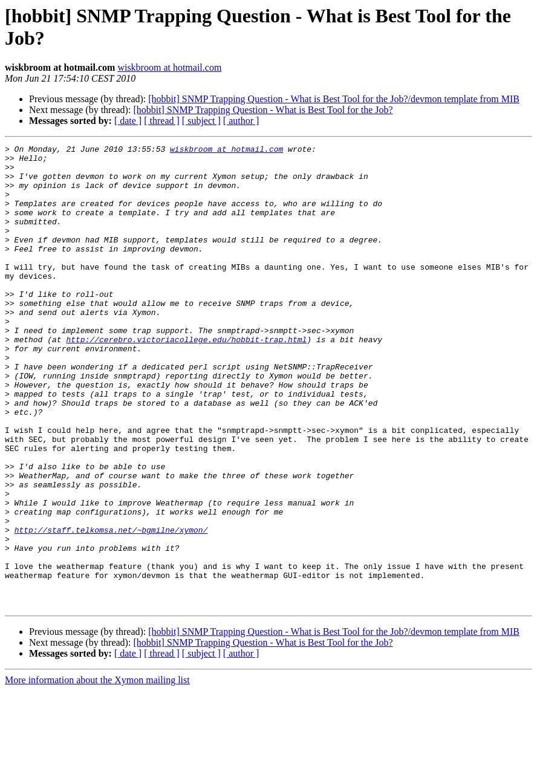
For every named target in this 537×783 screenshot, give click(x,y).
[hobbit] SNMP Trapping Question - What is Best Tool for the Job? (262, 110)
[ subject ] (201, 120)
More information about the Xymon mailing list (97, 772)
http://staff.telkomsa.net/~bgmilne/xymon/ (111, 607)
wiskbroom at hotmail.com (169, 67)
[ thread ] (162, 120)
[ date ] (128, 120)
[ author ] (241, 120)
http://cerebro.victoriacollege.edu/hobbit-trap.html (186, 379)
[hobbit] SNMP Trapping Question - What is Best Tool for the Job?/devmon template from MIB (333, 99)
